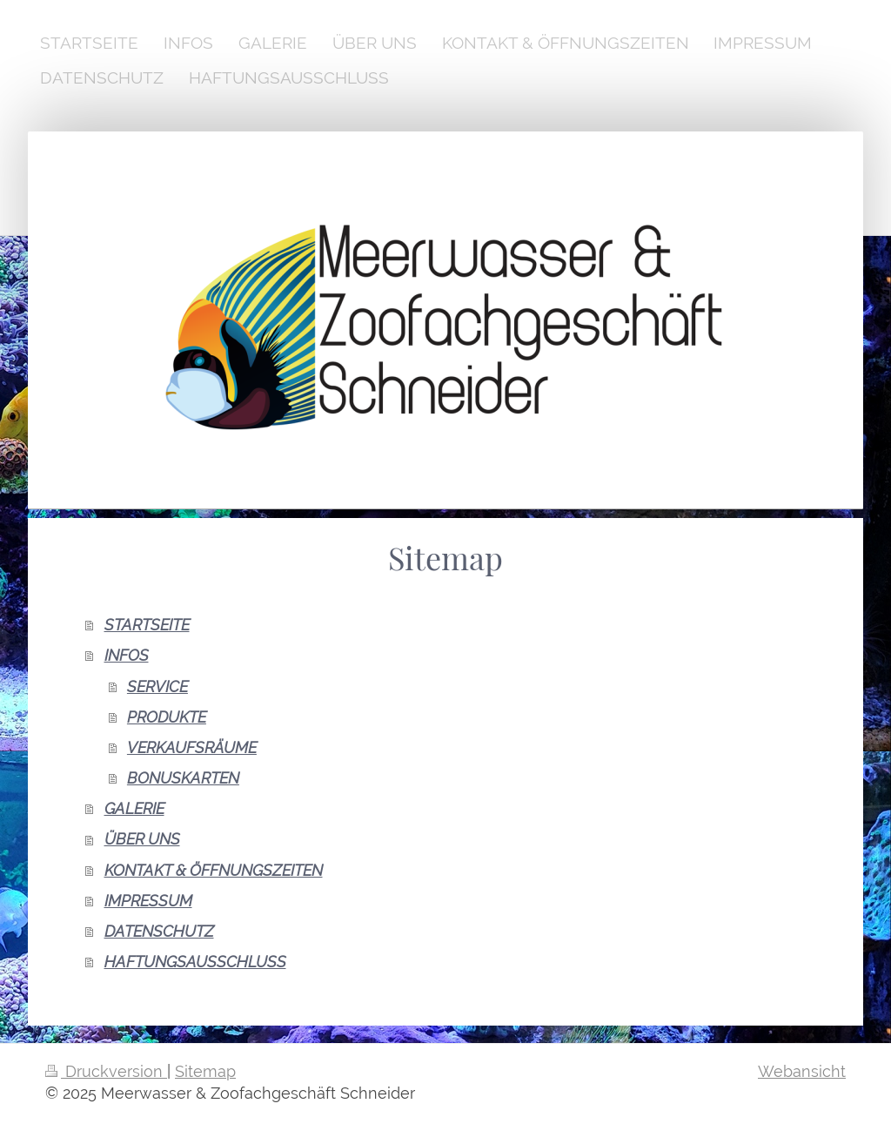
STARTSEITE (147, 625)
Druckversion (106, 1071)
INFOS (126, 655)
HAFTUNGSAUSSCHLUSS (195, 961)
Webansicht (802, 1071)
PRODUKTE (166, 717)
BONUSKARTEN (183, 778)
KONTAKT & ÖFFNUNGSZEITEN (213, 870)
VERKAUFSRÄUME (192, 747)
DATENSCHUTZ (159, 931)
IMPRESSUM (148, 901)
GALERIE (134, 808)
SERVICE (157, 686)
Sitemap (205, 1071)
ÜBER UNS (142, 839)
